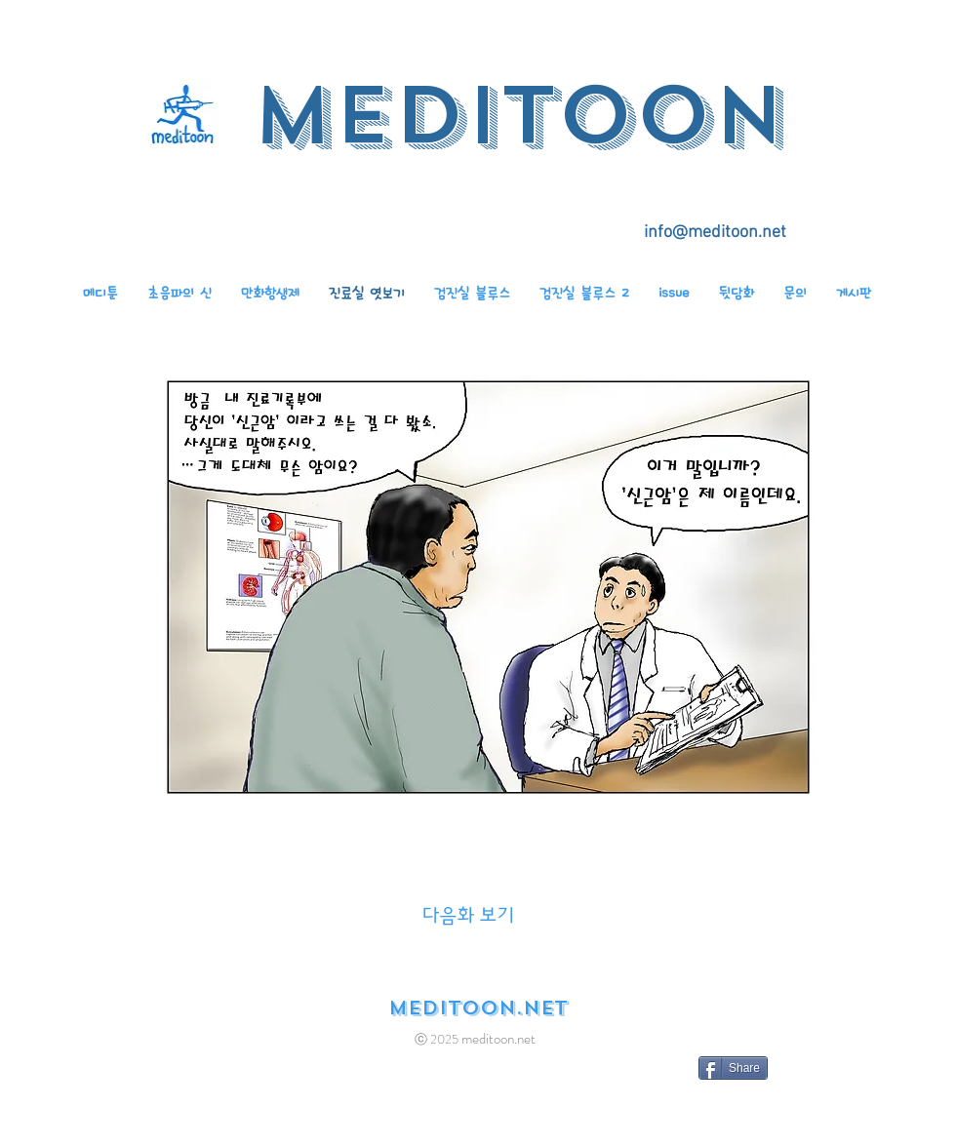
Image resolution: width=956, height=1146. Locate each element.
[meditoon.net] (478, 1008)
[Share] (733, 1068)
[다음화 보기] (468, 916)
